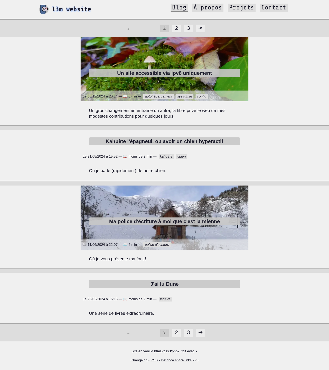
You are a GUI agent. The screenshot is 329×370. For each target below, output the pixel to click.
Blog (179, 7)
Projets (241, 7)
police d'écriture (157, 245)
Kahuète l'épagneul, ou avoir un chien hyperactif (164, 141)
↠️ (200, 28)
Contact (273, 7)
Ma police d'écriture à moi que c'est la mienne (164, 221)
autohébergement (158, 96)
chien (182, 156)
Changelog (139, 360)
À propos (207, 7)
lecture (165, 299)
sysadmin (184, 96)
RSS (154, 360)
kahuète (166, 156)
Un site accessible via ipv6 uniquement (164, 73)
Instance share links (176, 360)
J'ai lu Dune (164, 284)
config (201, 96)
